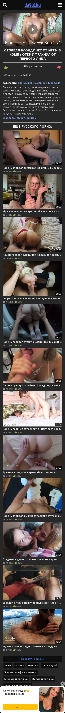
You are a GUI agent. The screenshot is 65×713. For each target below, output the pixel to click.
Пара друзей (50, 665)
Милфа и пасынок (43, 679)
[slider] (16, 42)
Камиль (19, 665)
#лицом (31, 118)
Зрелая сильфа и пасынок (20, 672)
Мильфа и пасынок (16, 679)
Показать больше (32, 659)
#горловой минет (14, 118)
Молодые (54, 83)
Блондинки (25, 83)
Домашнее (40, 83)
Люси (7, 665)
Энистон (32, 665)
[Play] (6, 42)
